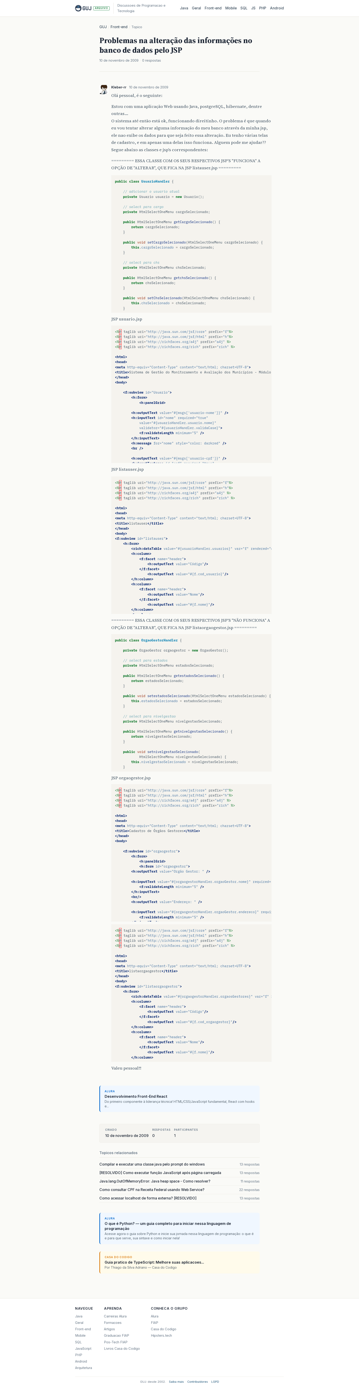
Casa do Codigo (163, 1329)
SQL (243, 8)
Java (184, 8)
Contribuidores (197, 1381)
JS (253, 8)
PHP (262, 8)
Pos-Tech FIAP (116, 1342)
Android (277, 8)
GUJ (103, 27)
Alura (154, 1316)
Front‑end (213, 8)
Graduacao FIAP (116, 1335)
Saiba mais (176, 1381)
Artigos (109, 1329)
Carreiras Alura (115, 1316)
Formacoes (113, 1323)
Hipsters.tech (161, 1335)
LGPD (215, 1381)
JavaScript (83, 1349)
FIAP (154, 1323)
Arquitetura (83, 1368)
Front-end (119, 27)
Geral (196, 8)
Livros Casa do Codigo (122, 1349)
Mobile (231, 8)
